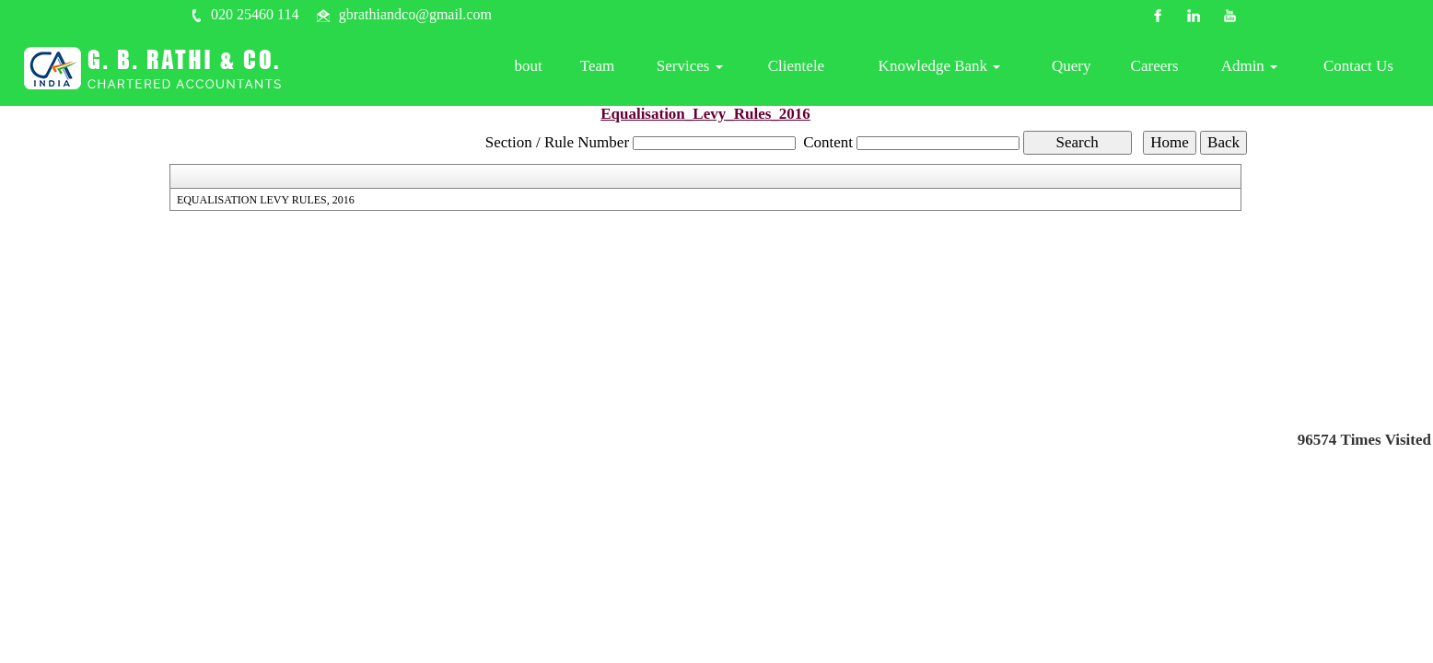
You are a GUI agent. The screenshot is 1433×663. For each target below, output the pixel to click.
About (558, 68)
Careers (1165, 68)
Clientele (821, 68)
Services (719, 68)
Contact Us (1360, 68)
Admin (1256, 68)
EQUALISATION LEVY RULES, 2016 (266, 199)
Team (630, 68)
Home (485, 68)
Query (1085, 68)
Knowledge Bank (959, 68)
